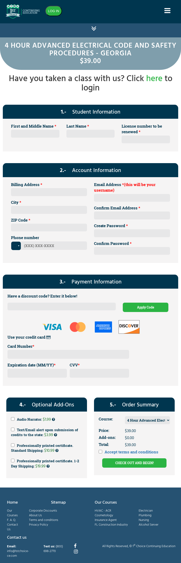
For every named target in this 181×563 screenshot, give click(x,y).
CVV (75, 365)
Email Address (125, 187)
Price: (104, 430)
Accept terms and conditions (131, 452)
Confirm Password (113, 243)
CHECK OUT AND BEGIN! (134, 463)
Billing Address (26, 184)
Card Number (20, 346)
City (16, 202)
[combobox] (16, 246)
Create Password (111, 225)
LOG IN (53, 11)
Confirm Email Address (117, 208)
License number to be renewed (142, 128)
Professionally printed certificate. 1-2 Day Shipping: (45, 464)
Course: (106, 419)
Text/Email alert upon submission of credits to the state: (44, 432)
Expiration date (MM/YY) (31, 365)
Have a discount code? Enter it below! (42, 296)
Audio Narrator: (33, 419)
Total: (104, 444)
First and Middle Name (33, 126)
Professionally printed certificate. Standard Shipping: (42, 448)
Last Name (77, 126)
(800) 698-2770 (53, 549)
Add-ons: (107, 437)
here (154, 79)
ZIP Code (20, 220)
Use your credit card (29, 337)
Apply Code (145, 307)
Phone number (25, 237)
